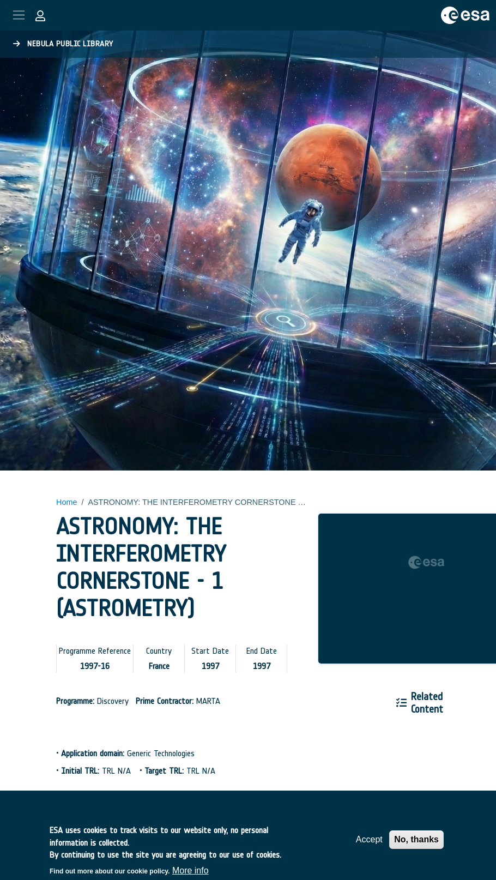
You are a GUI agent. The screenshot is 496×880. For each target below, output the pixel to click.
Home (66, 502)
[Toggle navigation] (18, 15)
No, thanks (416, 845)
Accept (369, 845)
